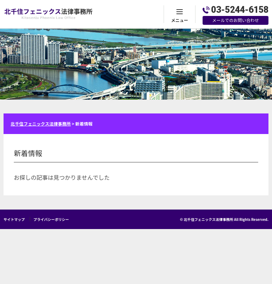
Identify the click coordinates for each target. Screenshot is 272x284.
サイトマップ (14, 219)
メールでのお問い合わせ (235, 20)
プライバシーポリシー (51, 219)
